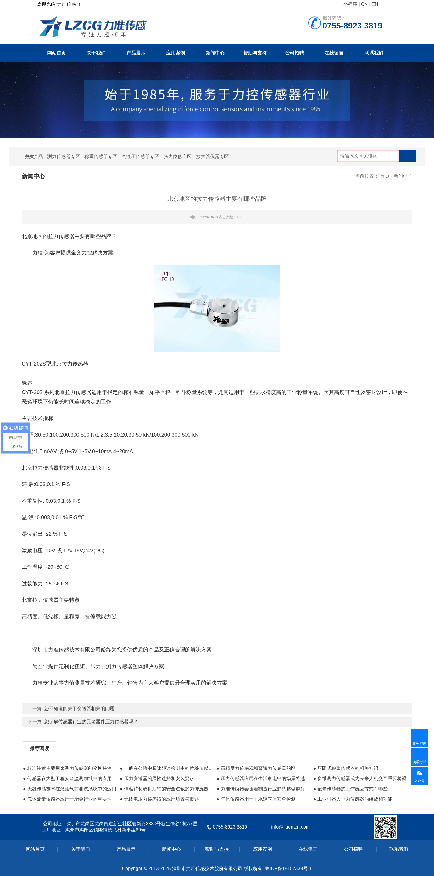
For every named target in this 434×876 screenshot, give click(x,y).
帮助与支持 (255, 52)
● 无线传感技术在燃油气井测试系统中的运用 (69, 788)
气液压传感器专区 (140, 156)
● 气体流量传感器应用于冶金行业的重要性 (67, 799)
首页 (384, 176)
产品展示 (136, 52)
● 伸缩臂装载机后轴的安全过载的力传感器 (164, 788)
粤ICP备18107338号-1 (288, 868)
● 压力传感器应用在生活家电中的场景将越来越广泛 (263, 778)
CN (364, 4)
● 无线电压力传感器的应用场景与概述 (159, 799)
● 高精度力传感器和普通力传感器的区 (256, 768)
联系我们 (374, 52)
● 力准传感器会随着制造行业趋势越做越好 (261, 788)
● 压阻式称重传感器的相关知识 (345, 768)
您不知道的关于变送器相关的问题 (79, 708)
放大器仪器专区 (212, 156)
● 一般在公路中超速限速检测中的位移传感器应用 (167, 768)
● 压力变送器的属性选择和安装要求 (157, 778)
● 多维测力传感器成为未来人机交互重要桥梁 (359, 778)
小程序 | (351, 4)
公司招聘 (294, 52)
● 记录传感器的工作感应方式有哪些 (350, 788)
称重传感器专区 (100, 156)
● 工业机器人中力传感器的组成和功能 (352, 799)
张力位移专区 (178, 156)
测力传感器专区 (63, 156)
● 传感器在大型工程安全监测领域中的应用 (67, 778)
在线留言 (334, 52)
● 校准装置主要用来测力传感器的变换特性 (67, 768)
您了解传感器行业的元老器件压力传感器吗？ (91, 721)
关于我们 (96, 52)
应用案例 (175, 52)
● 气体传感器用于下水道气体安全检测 (256, 799)
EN (375, 4)
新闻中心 (215, 52)
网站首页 (56, 52)
